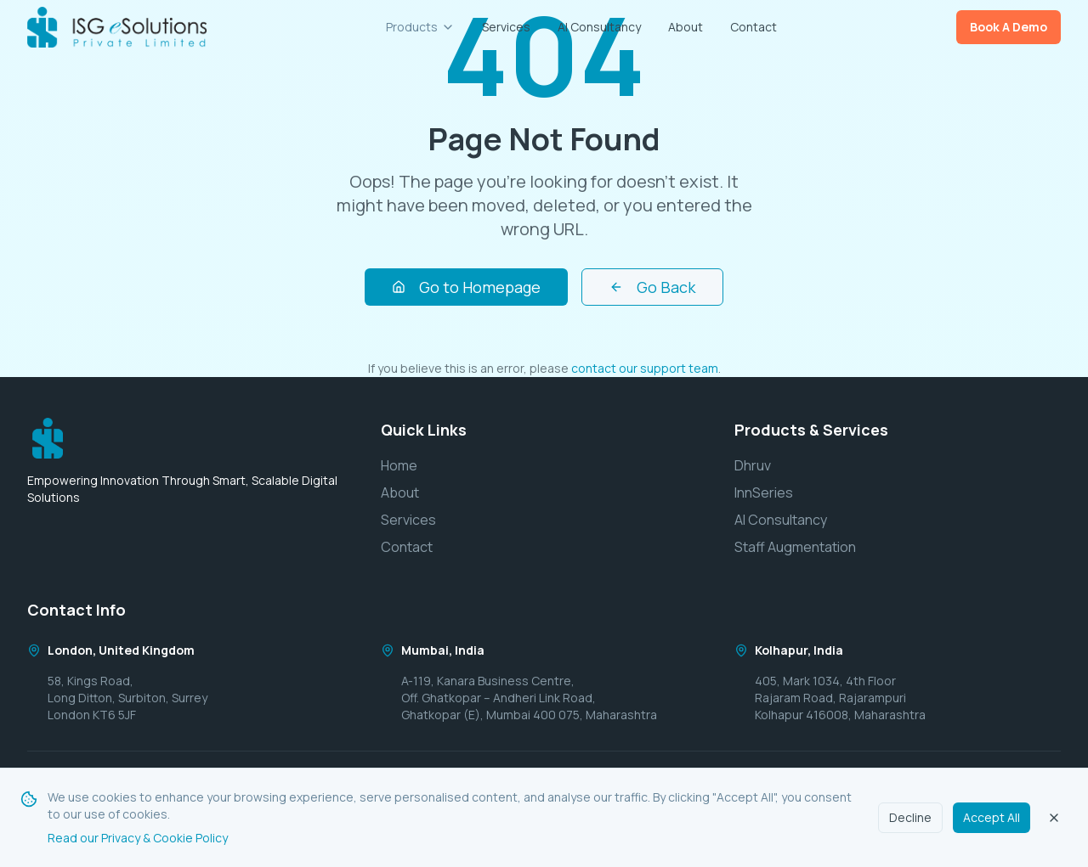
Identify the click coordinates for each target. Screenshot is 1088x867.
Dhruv (752, 465)
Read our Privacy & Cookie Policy (138, 838)
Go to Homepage (466, 287)
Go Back (652, 287)
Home (399, 465)
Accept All (991, 817)
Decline (910, 817)
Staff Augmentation (795, 547)
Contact (753, 27)
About (685, 27)
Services (506, 27)
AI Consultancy (599, 27)
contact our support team (644, 368)
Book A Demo (1008, 27)
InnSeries (763, 492)
